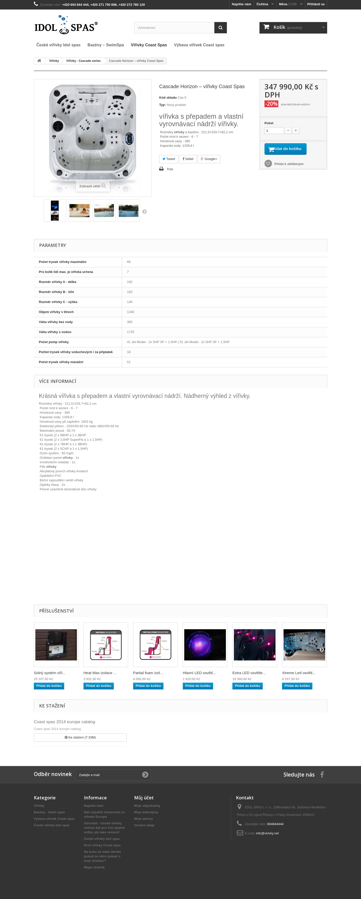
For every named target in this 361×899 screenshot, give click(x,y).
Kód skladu (168, 97)
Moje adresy (143, 819)
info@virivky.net (267, 833)
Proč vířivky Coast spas (102, 845)
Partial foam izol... (148, 673)
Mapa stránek (94, 867)
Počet (268, 123)
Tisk (170, 169)
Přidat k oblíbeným (289, 171)
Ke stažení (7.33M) (80, 737)
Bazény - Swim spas (49, 812)
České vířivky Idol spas (52, 825)
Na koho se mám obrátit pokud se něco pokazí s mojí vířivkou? (102, 856)
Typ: (162, 105)
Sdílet (188, 159)
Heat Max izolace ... (100, 673)
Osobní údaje (144, 825)
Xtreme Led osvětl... (298, 673)
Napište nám (241, 4)
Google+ (209, 159)
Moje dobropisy (146, 812)
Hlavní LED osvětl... (199, 673)
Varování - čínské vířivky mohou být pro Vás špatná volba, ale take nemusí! (104, 827)
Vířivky (39, 806)
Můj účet (144, 798)
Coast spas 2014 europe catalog (64, 721)
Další (144, 211)
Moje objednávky (147, 806)
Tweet (168, 159)
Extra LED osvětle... (249, 673)
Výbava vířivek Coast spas (54, 819)
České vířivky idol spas (102, 839)
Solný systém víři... (49, 673)
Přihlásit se (316, 4)
